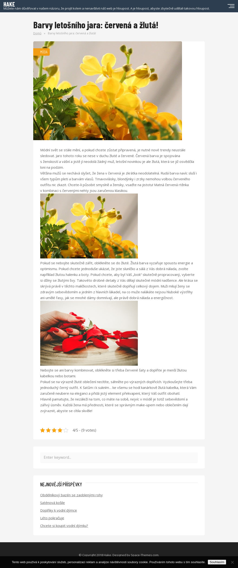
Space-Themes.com (145, 555)
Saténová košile (52, 502)
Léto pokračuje (52, 518)
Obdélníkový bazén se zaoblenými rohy (71, 495)
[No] (232, 562)
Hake (107, 555)
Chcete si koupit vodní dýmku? (64, 525)
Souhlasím (217, 562)
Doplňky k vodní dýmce (58, 510)
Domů (37, 33)
